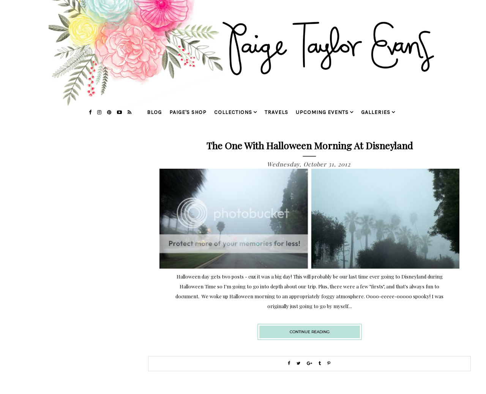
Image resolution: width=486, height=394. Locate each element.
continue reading (310, 331)
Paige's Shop (188, 112)
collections (233, 112)
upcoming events (322, 112)
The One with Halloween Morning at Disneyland (310, 145)
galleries (375, 112)
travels (276, 112)
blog (154, 112)
